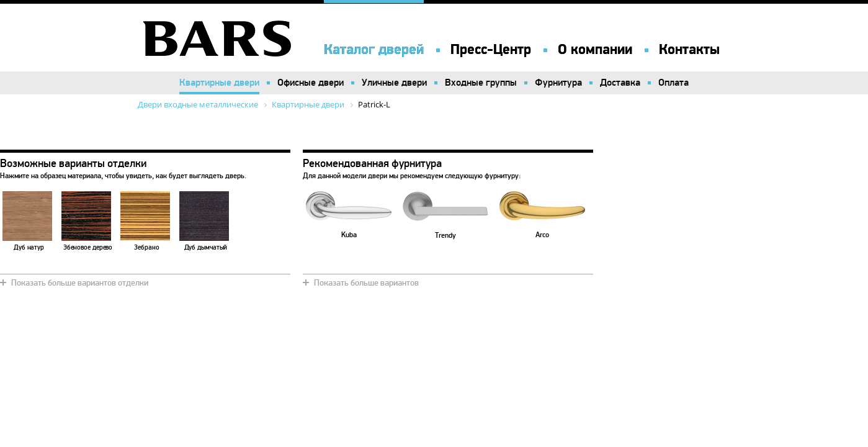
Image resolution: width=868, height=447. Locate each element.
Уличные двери (394, 82)
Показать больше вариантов (366, 283)
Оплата (673, 82)
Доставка (620, 82)
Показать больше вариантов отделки (79, 283)
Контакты (689, 49)
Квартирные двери (219, 82)
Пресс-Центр (490, 49)
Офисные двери (310, 82)
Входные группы (481, 82)
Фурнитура (558, 82)
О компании (595, 49)
